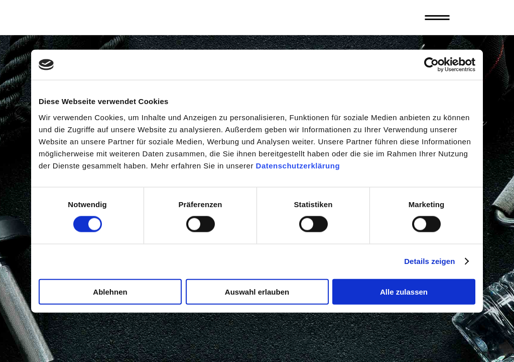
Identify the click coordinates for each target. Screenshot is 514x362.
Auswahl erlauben (257, 291)
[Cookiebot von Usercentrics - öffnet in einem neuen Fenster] (431, 64)
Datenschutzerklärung (298, 165)
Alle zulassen (404, 291)
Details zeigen (429, 261)
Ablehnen (110, 291)
